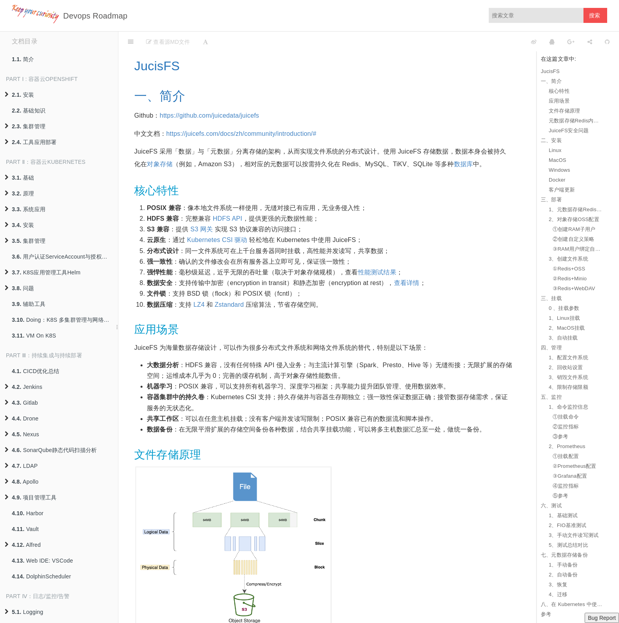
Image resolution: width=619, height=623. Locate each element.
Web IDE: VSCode (42, 560)
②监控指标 (566, 427)
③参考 (560, 436)
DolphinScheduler (41, 576)
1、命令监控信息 (568, 407)
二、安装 (551, 140)
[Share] (589, 41)
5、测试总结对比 (568, 545)
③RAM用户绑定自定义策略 (578, 249)
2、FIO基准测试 (568, 525)
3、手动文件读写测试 (573, 535)
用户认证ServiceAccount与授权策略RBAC (65, 256)
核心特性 (559, 91)
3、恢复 (558, 584)
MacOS (557, 160)
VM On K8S (34, 335)
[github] (499, 41)
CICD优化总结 (35, 371)
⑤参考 (560, 496)
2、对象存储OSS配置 (574, 219)
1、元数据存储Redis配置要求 (576, 209)
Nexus (22, 434)
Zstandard (229, 304)
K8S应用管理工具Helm (43, 272)
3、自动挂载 (563, 338)
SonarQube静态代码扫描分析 (51, 450)
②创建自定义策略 (574, 239)
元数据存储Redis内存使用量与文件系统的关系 (576, 121)
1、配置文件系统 (568, 357)
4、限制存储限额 (568, 387)
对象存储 (160, 164)
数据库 (463, 164)
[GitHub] (607, 41)
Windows (559, 170)
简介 (23, 59)
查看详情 (407, 283)
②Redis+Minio (570, 278)
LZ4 (198, 304)
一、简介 (551, 81)
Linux (555, 150)
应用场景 (559, 101)
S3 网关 (201, 229)
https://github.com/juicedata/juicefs (209, 115)
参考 (546, 614)
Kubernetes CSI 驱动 (217, 239)
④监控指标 (566, 486)
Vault (25, 529)
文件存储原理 (564, 111)
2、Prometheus (567, 446)
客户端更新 (562, 190)
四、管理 (551, 348)
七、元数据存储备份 (564, 555)
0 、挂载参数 (564, 308)
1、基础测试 (563, 515)
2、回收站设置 (566, 367)
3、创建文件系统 (568, 259)
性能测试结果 (377, 272)
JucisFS (550, 71)
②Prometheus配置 (574, 466)
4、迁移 (558, 594)
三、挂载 (551, 298)
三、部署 (551, 200)
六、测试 (551, 506)
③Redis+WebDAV (574, 288)
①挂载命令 (566, 417)
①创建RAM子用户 (574, 229)
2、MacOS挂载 (567, 328)
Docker (557, 180)
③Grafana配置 (570, 476)
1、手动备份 (563, 565)
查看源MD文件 (168, 42)
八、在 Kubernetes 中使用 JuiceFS (572, 604)
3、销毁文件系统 (568, 377)
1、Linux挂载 (564, 318)
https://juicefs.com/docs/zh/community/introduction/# (241, 133)
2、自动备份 (563, 575)
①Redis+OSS (569, 269)
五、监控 (551, 397)
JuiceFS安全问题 (569, 130)
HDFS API (227, 218)
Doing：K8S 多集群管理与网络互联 (63, 320)
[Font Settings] (205, 41)
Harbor (27, 513)
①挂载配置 (566, 456)
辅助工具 (28, 304)
